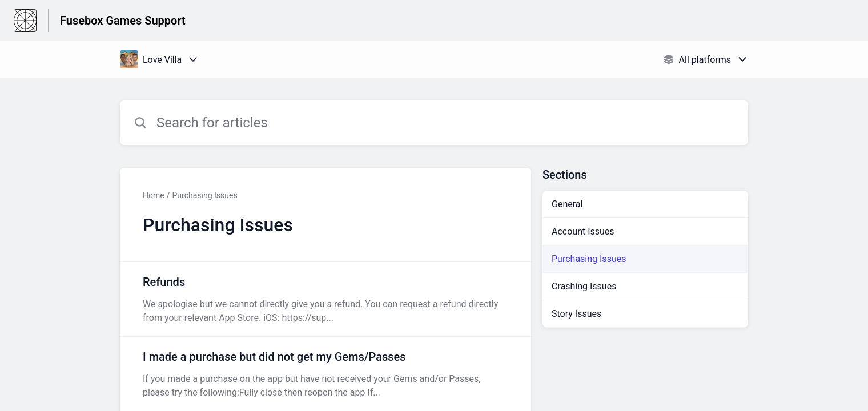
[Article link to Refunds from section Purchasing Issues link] (325, 299)
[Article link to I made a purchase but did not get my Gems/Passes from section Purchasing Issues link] (325, 374)
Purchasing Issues (204, 195)
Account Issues (583, 231)
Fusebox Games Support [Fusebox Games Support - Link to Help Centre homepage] (123, 20)
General (567, 204)
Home (153, 195)
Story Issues (576, 313)
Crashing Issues (584, 286)
